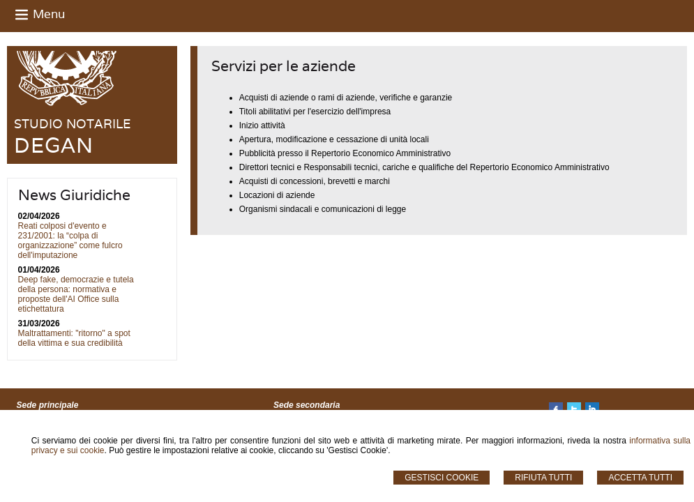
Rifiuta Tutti (543, 477)
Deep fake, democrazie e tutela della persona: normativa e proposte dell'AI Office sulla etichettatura (76, 294)
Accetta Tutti (640, 477)
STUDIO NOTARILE (72, 124)
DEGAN (53, 145)
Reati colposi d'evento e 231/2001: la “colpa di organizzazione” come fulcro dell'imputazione (70, 240)
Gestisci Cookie (441, 477)
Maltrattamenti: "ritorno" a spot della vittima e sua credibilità (74, 338)
